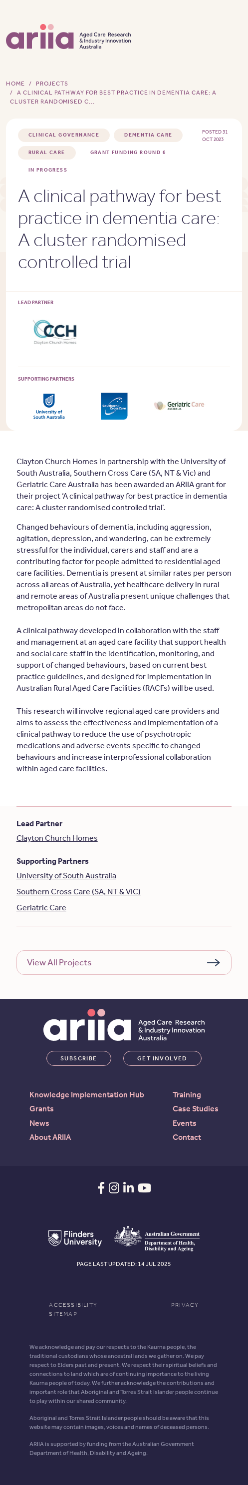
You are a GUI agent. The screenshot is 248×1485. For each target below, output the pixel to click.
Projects (52, 83)
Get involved (162, 1058)
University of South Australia (66, 875)
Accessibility (73, 1304)
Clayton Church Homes (57, 838)
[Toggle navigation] (230, 36)
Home (15, 83)
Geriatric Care (41, 907)
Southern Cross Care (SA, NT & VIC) (78, 891)
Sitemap (63, 1313)
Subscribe (78, 1058)
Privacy (185, 1304)
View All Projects (59, 962)
